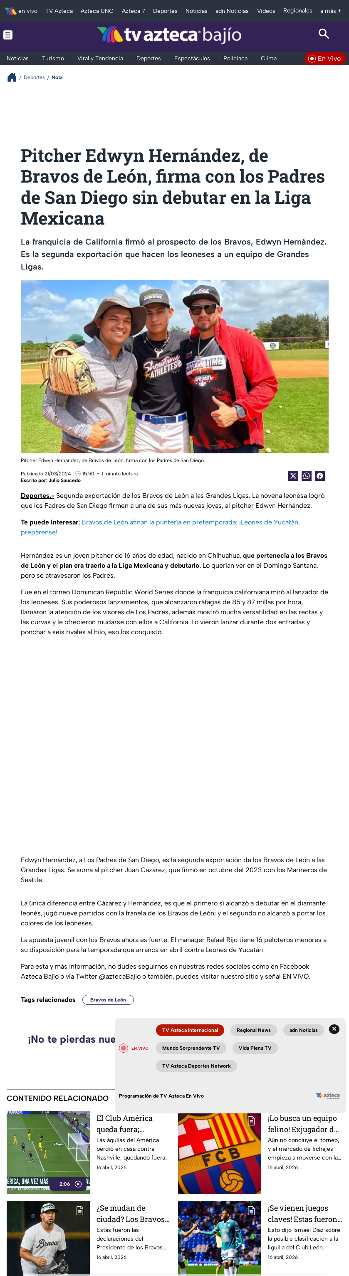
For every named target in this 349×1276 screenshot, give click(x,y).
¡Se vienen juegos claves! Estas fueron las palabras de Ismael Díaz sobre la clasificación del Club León (305, 1213)
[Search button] (324, 35)
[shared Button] (307, 476)
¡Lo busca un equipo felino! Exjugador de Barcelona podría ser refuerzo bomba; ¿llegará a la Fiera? (304, 1123)
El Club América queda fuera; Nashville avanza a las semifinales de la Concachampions (132, 1123)
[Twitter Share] (293, 476)
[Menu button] (25, 35)
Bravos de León (108, 1000)
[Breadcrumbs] (15, 77)
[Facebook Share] (320, 476)
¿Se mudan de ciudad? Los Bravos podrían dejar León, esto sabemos (131, 1213)
